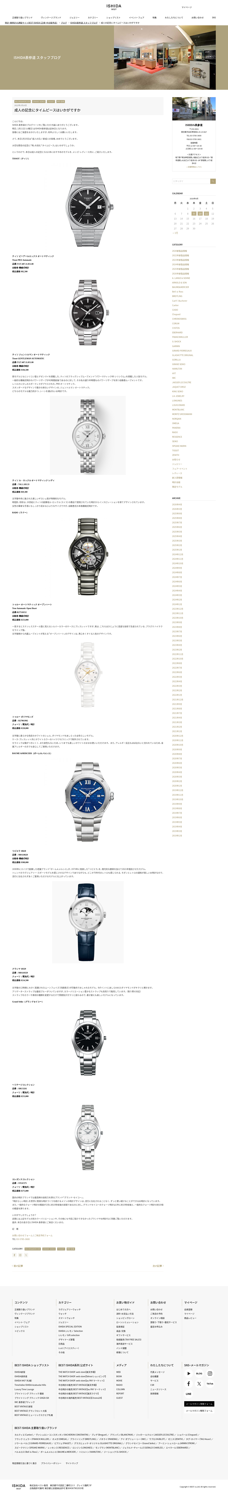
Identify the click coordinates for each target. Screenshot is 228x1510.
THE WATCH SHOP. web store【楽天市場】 (77, 1371)
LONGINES (177, 400)
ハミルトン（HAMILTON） (90, 1451)
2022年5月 (177, 676)
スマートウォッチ (66, 1318)
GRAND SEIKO (39, 101)
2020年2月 (177, 781)
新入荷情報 (177, 477)
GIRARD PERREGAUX (182, 350)
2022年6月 (177, 672)
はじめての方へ (123, 1309)
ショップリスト (113, 17)
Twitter (26, 1255)
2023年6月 (177, 635)
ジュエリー (75, 17)
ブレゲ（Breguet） (99, 1434)
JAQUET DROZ (179, 386)
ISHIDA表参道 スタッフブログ (84, 22)
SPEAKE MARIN (179, 445)
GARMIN (176, 346)
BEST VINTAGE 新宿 (23, 1406)
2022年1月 (177, 694)
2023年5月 (177, 640)
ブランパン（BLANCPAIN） (121, 1434)
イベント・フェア (136, 17)
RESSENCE (177, 436)
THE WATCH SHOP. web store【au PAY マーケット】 (81, 1380)
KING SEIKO (177, 391)
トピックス (20, 1330)
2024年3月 (177, 595)
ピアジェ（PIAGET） (62, 1443)
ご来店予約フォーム (43, 1235)
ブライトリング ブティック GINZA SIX (32, 1397)
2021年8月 (177, 708)
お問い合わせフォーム (22, 1235)
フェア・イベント (179, 468)
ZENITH (175, 454)
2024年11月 (177, 558)
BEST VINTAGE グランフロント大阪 (31, 1410)
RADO (175, 432)
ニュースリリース (158, 1389)
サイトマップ (72, 1463)
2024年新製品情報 (180, 264)
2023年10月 (177, 617)
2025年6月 (177, 526)
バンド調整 (121, 1348)
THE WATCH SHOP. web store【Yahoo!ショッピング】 (82, 1376)
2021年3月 (177, 722)
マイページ (187, 7)
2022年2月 (177, 690)
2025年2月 (177, 545)
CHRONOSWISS (179, 318)
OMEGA (175, 423)
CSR (152, 1384)
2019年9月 (177, 803)
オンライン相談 (157, 1318)
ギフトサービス (123, 1335)
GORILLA (176, 359)
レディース (177, 473)
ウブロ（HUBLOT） (157, 1439)
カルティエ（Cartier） (24, 1434)
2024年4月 (177, 590)
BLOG (199, 1373)
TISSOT (51, 101)
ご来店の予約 (156, 1313)
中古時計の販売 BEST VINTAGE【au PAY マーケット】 (82, 1389)
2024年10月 (177, 563)
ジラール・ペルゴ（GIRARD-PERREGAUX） (33, 1443)
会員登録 (188, 1309)
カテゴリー (93, 17)
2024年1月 (177, 604)
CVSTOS (176, 327)
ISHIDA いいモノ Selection (70, 1330)
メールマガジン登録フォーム (199, 1403)
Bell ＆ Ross (177, 291)
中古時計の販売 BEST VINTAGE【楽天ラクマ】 (78, 1393)
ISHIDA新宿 (20, 1371)
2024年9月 (177, 567)
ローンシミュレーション (127, 1322)
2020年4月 (177, 772)
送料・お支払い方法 (125, 1313)
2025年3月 (177, 540)
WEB (118, 1371)
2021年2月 (177, 726)
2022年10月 (177, 658)
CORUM (175, 323)
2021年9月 (177, 704)
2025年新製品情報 (180, 268)
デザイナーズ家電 (66, 1339)
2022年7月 (177, 667)
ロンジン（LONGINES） (83, 1447)
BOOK (119, 1376)
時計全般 (60, 101)
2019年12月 (177, 790)
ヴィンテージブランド (51, 17)
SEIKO (175, 441)
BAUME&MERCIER (22, 101)
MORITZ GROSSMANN (182, 414)
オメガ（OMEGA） (59, 1439)
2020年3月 (177, 776)
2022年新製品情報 (180, 255)
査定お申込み (156, 1326)
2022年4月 (177, 681)
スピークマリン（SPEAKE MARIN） (30, 1447)
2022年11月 (177, 654)
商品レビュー (190, 1318)
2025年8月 (177, 517)
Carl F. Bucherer (179, 300)
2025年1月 (177, 549)
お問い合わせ (198, 17)
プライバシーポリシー (51, 1463)
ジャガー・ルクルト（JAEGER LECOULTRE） (155, 1434)
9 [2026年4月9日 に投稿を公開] (194, 213)
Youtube (188, 1373)
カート (204, 7)
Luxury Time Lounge (24, 1389)
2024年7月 (177, 577)
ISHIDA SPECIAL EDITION (70, 1326)
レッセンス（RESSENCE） (59, 1447)
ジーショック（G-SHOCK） (115, 1451)
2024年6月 (177, 581)
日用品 (61, 1343)
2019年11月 (177, 794)
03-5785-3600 (23, 1239)
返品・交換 (120, 1330)
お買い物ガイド (125, 1302)
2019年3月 (177, 831)
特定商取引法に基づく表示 (24, 1463)
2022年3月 (177, 685)
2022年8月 (177, 663)
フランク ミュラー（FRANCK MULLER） (32, 1439)
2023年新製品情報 (180, 259)
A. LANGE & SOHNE (181, 278)
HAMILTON (177, 368)
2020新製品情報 (179, 250)
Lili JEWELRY (178, 396)
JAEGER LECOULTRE (181, 382)
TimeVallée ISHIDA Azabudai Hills (30, 1384)
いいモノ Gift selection (69, 1335)
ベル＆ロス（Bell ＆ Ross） (26, 1451)
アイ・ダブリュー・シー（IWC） (133, 1439)
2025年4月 (177, 536)
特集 (155, 17)
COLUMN (120, 1389)
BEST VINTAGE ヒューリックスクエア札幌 (34, 1415)
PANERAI (176, 427)
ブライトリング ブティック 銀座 (29, 1393)
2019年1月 (177, 835)
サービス (154, 1380)
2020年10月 (177, 744)
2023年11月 (177, 613)
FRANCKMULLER (180, 336)
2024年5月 (177, 586)
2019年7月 (177, 812)
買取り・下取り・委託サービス (163, 1322)
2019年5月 (177, 822)
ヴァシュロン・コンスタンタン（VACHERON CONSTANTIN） (62, 1434)
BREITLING (177, 296)
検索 (211, 7)
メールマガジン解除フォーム (199, 1410)
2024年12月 (177, 554)
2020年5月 (177, 767)
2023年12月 (177, 608)
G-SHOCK (176, 341)
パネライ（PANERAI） (108, 1439)
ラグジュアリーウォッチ (69, 1309)
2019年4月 (177, 826)
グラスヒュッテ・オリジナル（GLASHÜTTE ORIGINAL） (98, 1443)
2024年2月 (177, 599)
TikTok (210, 1383)
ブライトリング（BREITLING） (83, 1439)
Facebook (14, 1255)
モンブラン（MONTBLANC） (107, 1447)
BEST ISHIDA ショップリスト (32, 1365)
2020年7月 (177, 758)
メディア (121, 1365)
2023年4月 (177, 644)
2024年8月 (177, 572)
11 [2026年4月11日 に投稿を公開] (206, 213)
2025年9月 (177, 513)
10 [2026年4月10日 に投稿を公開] (200, 213)
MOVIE (119, 1380)
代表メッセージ (157, 1371)
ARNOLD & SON (179, 282)
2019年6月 (177, 817)
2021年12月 (177, 699)
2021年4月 (177, 717)
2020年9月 (177, 749)
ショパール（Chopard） (187, 1434)
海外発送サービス (124, 1343)
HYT (174, 373)
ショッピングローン (125, 1318)
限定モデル (177, 486)
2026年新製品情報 (180, 273)
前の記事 (18, 1266)
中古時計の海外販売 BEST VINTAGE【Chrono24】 (80, 1397)
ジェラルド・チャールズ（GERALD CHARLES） (143, 1447)
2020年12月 (177, 735)
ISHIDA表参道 (21, 1376)
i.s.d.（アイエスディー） (68, 1348)
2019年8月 (177, 808)
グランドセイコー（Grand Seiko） (141, 1443)
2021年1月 (177, 731)
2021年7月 (177, 713)
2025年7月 (177, 522)
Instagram (20, 1255)
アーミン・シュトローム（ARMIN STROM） (176, 1443)
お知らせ (176, 459)
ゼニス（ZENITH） (175, 1439)
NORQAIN (176, 418)
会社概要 (154, 1376)
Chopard (176, 314)
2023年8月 (177, 626)
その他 (61, 1352)
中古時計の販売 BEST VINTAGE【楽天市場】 (77, 1384)
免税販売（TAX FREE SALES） (129, 1339)
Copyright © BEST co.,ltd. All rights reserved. (198, 1486)
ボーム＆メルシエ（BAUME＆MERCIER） (58, 1451)
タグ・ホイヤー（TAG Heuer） (198, 1439)
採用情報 (154, 1393)
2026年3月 (177, 508)
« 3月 (175, 233)
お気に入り (197, 7)
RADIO (119, 1384)
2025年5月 (177, 531)
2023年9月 (177, 622)
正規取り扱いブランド (22, 17)
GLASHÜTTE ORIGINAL (182, 355)
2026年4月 (177, 504)
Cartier (175, 305)
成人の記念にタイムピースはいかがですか (47, 110)
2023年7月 (177, 631)
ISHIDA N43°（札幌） (23, 1380)
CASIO (175, 309)
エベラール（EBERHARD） (177, 1447)
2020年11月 (177, 740)
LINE (188, 1394)
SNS (214, 17)
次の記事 (157, 1266)
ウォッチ (62, 1313)
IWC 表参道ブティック (25, 1402)
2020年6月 (177, 762)
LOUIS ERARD (178, 405)
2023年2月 (177, 649)
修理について (122, 1352)
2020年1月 (177, 785)
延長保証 (120, 1326)
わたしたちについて (174, 17)
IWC (174, 377)
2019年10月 (177, 799)
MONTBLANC (178, 409)
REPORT (120, 1393)
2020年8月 (177, 753)
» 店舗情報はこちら (194, 167)
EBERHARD (177, 332)
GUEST (119, 1397)
